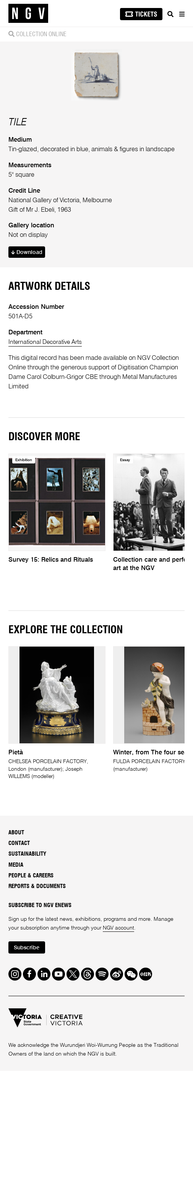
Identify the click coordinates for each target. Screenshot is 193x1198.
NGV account (119, 1055)
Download (27, 378)
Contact (19, 970)
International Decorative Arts (47, 469)
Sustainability (27, 981)
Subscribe (27, 1075)
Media (15, 992)
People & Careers (31, 1002)
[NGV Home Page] (28, 13)
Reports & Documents (37, 1013)
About (16, 959)
